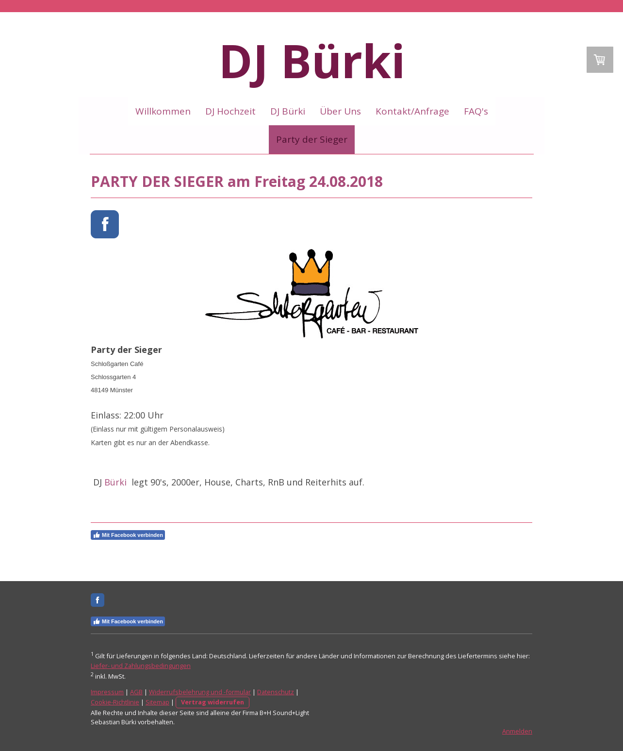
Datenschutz (275, 691)
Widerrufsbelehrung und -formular (200, 691)
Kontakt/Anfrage (412, 111)
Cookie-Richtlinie (115, 702)
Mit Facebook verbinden (128, 535)
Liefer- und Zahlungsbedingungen (141, 665)
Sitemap (157, 702)
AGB (136, 691)
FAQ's (476, 111)
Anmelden (517, 731)
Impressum (107, 691)
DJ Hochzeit (230, 111)
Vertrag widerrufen (212, 702)
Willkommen (163, 111)
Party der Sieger (311, 139)
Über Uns (340, 111)
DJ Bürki (287, 111)
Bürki (116, 482)
